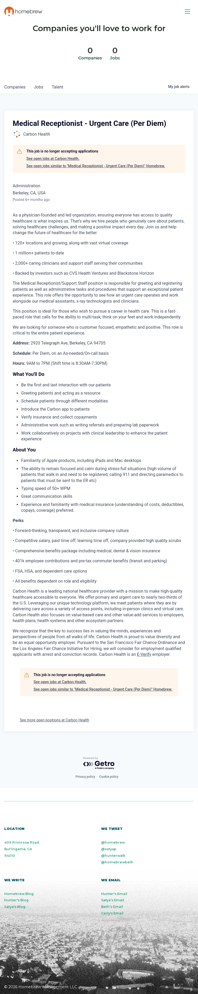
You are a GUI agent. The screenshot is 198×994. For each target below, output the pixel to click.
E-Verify (144, 654)
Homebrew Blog (19, 894)
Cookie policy (108, 777)
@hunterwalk (113, 856)
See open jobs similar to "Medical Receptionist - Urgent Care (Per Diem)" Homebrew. (95, 166)
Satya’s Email (112, 900)
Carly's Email (112, 913)
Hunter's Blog (16, 900)
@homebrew (113, 842)
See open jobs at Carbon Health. (52, 158)
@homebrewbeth (117, 862)
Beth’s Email (112, 907)
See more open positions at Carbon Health (54, 720)
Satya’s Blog (14, 907)
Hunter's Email (114, 894)
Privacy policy (85, 777)
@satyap (108, 849)
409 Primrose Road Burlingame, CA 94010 (21, 849)
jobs (38, 87)
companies (15, 87)
